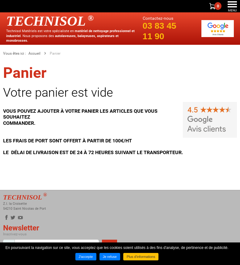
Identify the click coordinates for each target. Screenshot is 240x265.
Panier (55, 53)
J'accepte (86, 257)
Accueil (34, 53)
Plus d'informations (141, 257)
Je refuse (110, 257)
